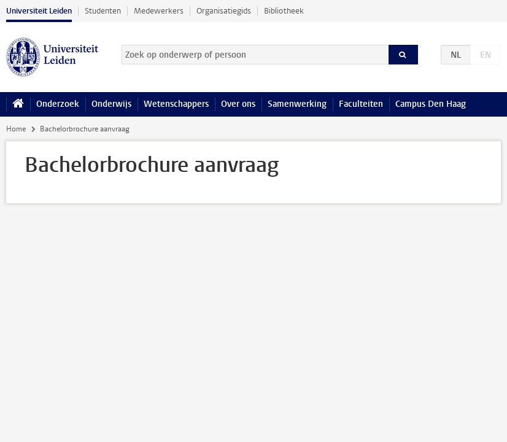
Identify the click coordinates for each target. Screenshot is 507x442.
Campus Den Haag (430, 104)
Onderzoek (57, 104)
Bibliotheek (284, 11)
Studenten (103, 11)
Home (16, 129)
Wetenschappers (176, 104)
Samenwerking (297, 104)
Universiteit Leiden (39, 11)
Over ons (238, 104)
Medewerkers (159, 11)
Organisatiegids (223, 11)
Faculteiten (361, 104)
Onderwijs (111, 104)
